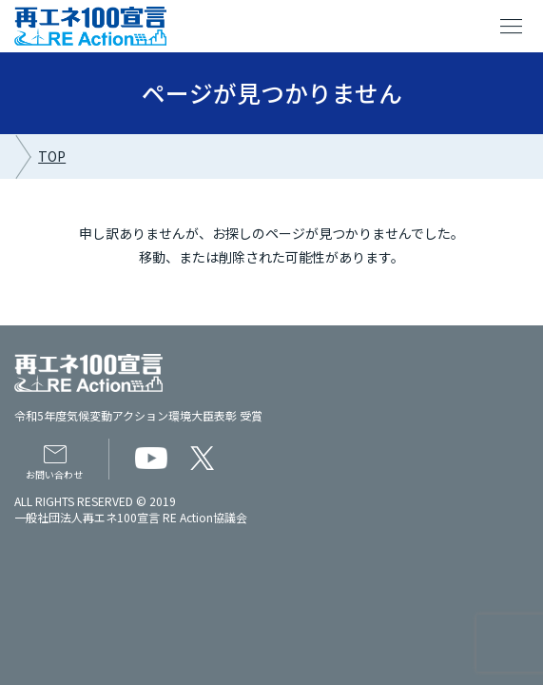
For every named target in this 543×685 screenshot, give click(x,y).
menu (512, 27)
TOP (52, 156)
